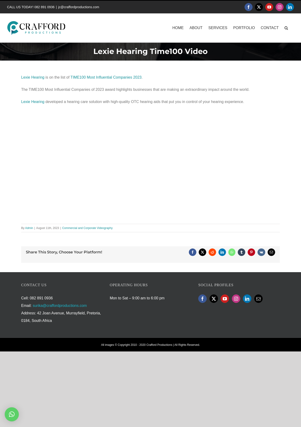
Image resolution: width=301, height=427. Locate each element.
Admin (29, 228)
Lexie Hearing (32, 77)
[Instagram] (236, 298)
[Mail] (258, 298)
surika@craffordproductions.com (60, 306)
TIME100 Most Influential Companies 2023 (106, 77)
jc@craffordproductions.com (78, 7)
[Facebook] (202, 298)
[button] (286, 28)
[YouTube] (225, 298)
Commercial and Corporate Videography (87, 228)
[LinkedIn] (247, 298)
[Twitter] (214, 298)
